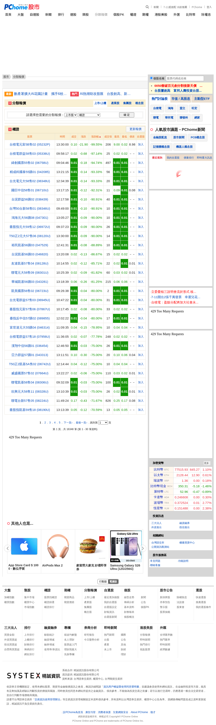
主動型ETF (202, 98)
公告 (143, 602)
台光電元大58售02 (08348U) (30, 181)
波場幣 (158, 502)
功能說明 (183, 560)
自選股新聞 (110, 616)
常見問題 (155, 560)
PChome (197, 7)
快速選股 (201, 597)
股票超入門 (70, 644)
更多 (206, 463)
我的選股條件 (203, 607)
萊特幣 (159, 491)
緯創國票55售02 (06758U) (29, 162)
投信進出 (184, 527)
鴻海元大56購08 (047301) (29, 217)
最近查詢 (157, 157)
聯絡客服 (155, 565)
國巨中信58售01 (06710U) (29, 190)
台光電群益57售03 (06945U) (30, 300)
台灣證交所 (157, 542)
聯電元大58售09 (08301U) (29, 272)
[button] (143, 548)
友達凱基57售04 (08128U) (29, 263)
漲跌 (83, 136)
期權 (145, 14)
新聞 (156, 7)
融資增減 (49, 639)
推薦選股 (201, 602)
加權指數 (9, 597)
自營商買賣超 (12, 649)
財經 (123, 649)
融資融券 (184, 523)
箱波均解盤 (70, 634)
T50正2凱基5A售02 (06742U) (30, 364)
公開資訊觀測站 (160, 546)
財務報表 (129, 612)
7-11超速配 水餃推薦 (175, 7)
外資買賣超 (10, 639)
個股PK (118, 14)
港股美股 (161, 14)
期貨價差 (69, 602)
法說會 (180, 602)
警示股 (164, 607)
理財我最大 (70, 649)
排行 (61, 14)
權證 (133, 14)
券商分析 (90, 627)
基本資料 (129, 607)
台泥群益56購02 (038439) (29, 199)
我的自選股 (173, 157)
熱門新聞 (109, 634)
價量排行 (189, 157)
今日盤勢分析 (91, 639)
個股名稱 (158, 78)
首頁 (8, 14)
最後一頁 (81, 422)
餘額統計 (49, 634)
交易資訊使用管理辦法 (47, 699)
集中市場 (29, 597)
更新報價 (135, 129)
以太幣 (158, 475)
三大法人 (156, 523)
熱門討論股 (160, 98)
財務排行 (29, 644)
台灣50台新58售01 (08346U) (29, 208)
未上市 (108, 649)
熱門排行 (145, 644)
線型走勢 (129, 597)
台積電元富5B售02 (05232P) (30, 144)
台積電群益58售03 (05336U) (30, 153)
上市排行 (29, 634)
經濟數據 (165, 649)
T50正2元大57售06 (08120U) (29, 236)
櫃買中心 (29, 602)
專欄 (67, 627)
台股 (106, 639)
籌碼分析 (129, 602)
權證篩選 (49, 602)
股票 (29, 136)
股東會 (180, 607)
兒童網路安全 (120, 712)
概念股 (139, 103)
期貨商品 (69, 597)
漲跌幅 (95, 136)
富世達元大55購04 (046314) (30, 327)
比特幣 (190, 14)
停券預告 (165, 602)
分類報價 (101, 14)
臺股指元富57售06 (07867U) (30, 309)
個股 (127, 590)
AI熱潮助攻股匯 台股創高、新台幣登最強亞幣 (106, 94)
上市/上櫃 (100, 103)
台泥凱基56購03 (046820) (29, 254)
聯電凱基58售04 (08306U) (29, 382)
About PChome (139, 712)
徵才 (152, 712)
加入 (141, 144)
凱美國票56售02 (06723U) (29, 291)
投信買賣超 (10, 644)
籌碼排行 (29, 649)
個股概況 (129, 616)
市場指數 (29, 607)
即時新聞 (110, 627)
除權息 (206, 14)
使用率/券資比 (52, 649)
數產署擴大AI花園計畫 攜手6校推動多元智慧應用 (40, 94)
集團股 (127, 103)
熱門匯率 (165, 639)
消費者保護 (104, 712)
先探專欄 (69, 654)
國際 (123, 634)
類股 (85, 14)
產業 (106, 644)
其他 (123, 644)
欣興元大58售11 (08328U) (29, 391)
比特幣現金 (158, 486)
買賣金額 (9, 634)
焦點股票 (145, 649)
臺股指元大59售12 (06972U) (30, 227)
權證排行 (49, 607)
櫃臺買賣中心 (187, 542)
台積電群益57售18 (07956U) (30, 336)
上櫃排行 (29, 639)
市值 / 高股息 (180, 98)
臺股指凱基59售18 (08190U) (30, 410)
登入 (209, 7)
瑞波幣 (158, 480)
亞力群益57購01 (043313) (29, 355)
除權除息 (182, 597)
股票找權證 (50, 597)
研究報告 (89, 634)
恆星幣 (158, 508)
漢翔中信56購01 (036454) (29, 345)
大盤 (20, 14)
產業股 (115, 103)
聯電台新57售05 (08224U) (29, 400)
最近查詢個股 (111, 597)
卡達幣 (158, 497)
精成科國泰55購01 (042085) (30, 172)
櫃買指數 (9, 602)
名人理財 (69, 639)
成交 (73, 136)
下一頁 (68, 422)
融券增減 (49, 644)
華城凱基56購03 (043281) (29, 281)
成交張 (108, 136)
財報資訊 (109, 612)
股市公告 (166, 590)
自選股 (34, 14)
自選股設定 (110, 607)
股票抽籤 (165, 612)
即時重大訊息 (204, 157)
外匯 (177, 14)
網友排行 (29, 654)
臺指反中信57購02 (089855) (30, 318)
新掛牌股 (165, 597)
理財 (123, 654)
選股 (73, 14)
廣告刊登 (90, 712)
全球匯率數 (166, 634)
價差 (132, 136)
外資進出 (156, 527)
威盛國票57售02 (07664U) (29, 373)
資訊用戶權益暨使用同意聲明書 (121, 686)
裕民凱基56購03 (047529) (29, 245)
